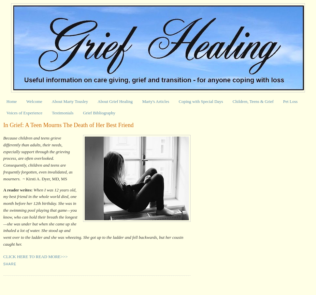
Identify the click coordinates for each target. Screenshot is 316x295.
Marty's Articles (155, 101)
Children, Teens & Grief (253, 101)
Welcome (34, 101)
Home (12, 101)
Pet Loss (290, 101)
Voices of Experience (24, 112)
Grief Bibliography (99, 112)
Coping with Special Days (201, 101)
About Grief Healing (115, 101)
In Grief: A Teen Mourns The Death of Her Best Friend (68, 125)
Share (9, 264)
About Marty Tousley (70, 101)
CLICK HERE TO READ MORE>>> (35, 256)
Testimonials (62, 112)
